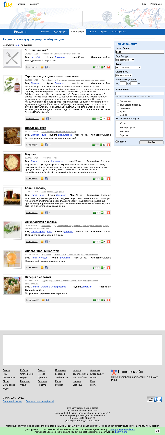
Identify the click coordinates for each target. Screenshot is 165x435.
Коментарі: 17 (32, 119)
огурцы (106, 226)
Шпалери (25, 381)
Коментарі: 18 (32, 300)
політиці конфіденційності (121, 429)
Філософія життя (49, 80)
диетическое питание (90, 80)
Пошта (6, 370)
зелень (40, 228)
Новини (77, 381)
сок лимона (75, 254)
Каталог (77, 370)
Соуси (34, 161)
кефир (46, 228)
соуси (44, 158)
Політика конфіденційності (40, 401)
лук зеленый (30, 228)
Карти (58, 381)
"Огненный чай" (36, 50)
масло (52, 131)
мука (57, 131)
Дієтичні (35, 83)
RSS (5, 374)
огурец (86, 281)
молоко (63, 131)
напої (44, 192)
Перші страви (38, 231)
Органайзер (9, 385)
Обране (103, 32)
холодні (54, 192)
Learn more (121, 432)
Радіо (5, 388)
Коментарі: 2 (32, 67)
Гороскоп (60, 374)
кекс (69, 131)
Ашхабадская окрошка (41, 222)
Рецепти (42, 385)
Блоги (93, 377)
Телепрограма (80, 374)
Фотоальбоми (80, 377)
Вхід (144, 4)
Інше (43, 135)
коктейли (76, 54)
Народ (23, 377)
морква (122, 115)
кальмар (59, 281)
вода (44, 281)
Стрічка (92, 32)
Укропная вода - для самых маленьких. (52, 76)
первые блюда (66, 226)
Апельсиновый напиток (42, 251)
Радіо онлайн (130, 371)
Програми (60, 370)
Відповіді (77, 385)
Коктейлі (35, 57)
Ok (157, 431)
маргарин (50, 281)
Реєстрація (156, 4)
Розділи (33, 4)
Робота (24, 370)
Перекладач (9, 377)
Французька (57, 161)
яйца (74, 131)
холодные (85, 254)
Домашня (60, 57)
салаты (66, 281)
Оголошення (26, 374)
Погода (41, 374)
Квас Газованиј (35, 188)
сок (68, 254)
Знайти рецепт (78, 32)
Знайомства (61, 377)
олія (49, 158)
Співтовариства (118, 32)
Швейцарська (64, 135)
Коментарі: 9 (32, 179)
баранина (78, 226)
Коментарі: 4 (32, 213)
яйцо (80, 281)
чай (51, 54)
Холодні (43, 257)
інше (49, 192)
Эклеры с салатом (38, 277)
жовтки (54, 158)
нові (17, 45)
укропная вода (73, 80)
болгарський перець (129, 105)
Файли (23, 385)
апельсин (94, 254)
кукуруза (74, 281)
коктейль (45, 54)
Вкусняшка (46, 226)
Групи (93, 385)
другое (57, 226)
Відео (6, 381)
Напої (34, 195)
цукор (61, 192)
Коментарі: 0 (32, 145)
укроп (102, 80)
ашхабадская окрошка (92, 226)
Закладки (95, 370)
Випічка (35, 135)
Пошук (41, 370)
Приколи (42, 377)
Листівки (42, 381)
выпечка (45, 131)
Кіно (92, 381)
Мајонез (30, 154)
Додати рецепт (60, 32)
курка (121, 111)
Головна (21, 4)
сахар (56, 254)
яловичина (124, 108)
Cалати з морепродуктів (53, 286)
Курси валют (96, 374)
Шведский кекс (35, 127)
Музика (59, 385)
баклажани (124, 101)
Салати (35, 286)
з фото (120, 141)
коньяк (68, 54)
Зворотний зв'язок (12, 401)
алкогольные (59, 54)
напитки (62, 254)
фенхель (63, 80)
